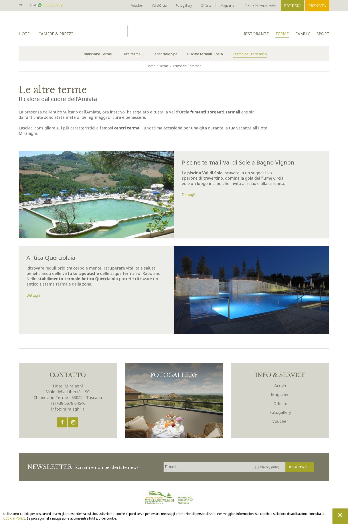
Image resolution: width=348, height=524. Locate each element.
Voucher (137, 5)
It (20, 5)
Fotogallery (184, 5)
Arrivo (280, 385)
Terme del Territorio (250, 54)
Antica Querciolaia (50, 258)
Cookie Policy (14, 518)
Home (150, 66)
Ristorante (256, 33)
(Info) (275, 467)
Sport (322, 33)
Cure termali (132, 54)
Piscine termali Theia (205, 54)
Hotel (25, 33)
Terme (282, 33)
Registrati (300, 467)
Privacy (269, 467)
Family (302, 33)
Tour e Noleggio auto (260, 5)
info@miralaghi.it (67, 409)
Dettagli (188, 194)
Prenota (317, 6)
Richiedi (292, 6)
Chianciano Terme (96, 54)
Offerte (206, 5)
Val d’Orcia (159, 5)
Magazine (227, 5)
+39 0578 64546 (71, 403)
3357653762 (52, 5)
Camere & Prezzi (55, 33)
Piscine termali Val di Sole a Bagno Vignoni (239, 162)
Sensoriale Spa (164, 54)
